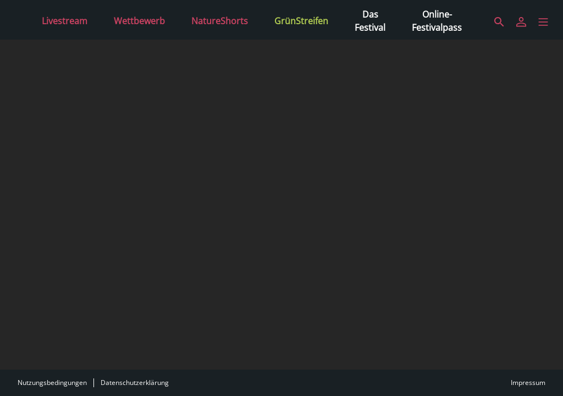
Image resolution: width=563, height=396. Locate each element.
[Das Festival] (370, 20)
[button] (543, 22)
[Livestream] (65, 20)
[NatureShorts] (219, 20)
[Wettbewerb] (139, 20)
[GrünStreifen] (301, 20)
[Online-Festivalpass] (437, 20)
